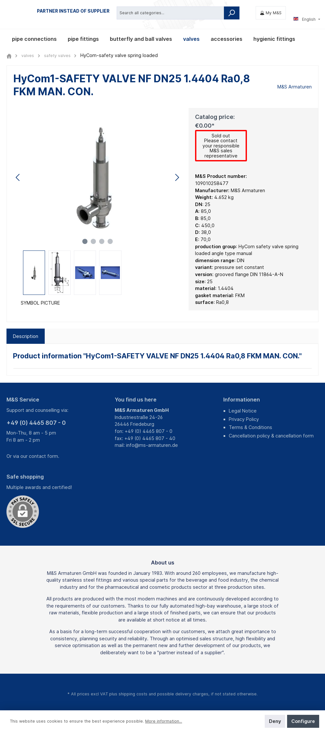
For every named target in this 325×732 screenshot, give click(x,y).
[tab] (25, 336)
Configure (303, 721)
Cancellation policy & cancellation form (271, 435)
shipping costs (133, 693)
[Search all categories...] (170, 12)
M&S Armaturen (294, 86)
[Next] (177, 177)
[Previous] (18, 177)
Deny (275, 721)
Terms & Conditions (250, 427)
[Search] (231, 12)
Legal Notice (243, 410)
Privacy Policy (244, 419)
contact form (43, 456)
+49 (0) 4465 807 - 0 (36, 422)
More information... (163, 721)
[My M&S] (271, 12)
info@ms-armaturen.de (152, 445)
